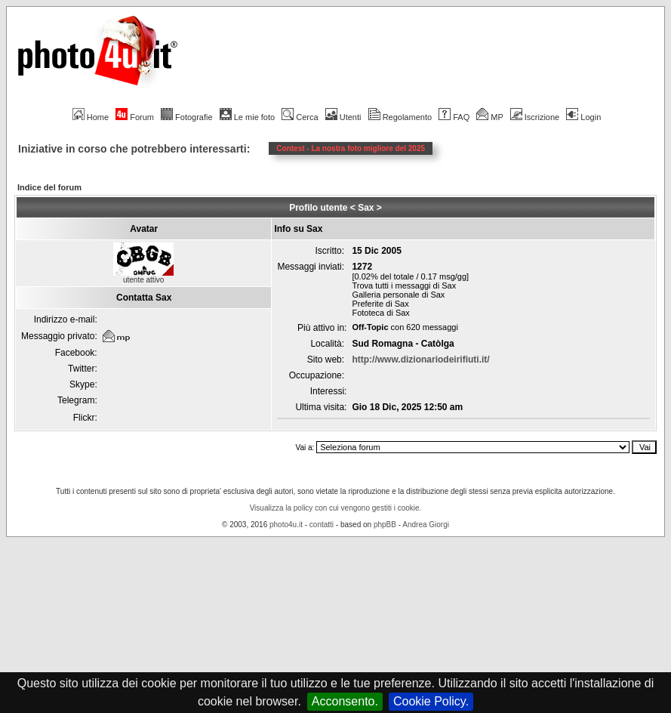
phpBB (385, 524)
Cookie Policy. (431, 701)
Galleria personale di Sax (398, 294)
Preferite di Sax (380, 303)
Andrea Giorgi (425, 524)
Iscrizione (534, 117)
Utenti (343, 117)
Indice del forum (49, 187)
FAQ (454, 117)
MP (489, 117)
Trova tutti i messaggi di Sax (404, 285)
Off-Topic (370, 327)
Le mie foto (247, 117)
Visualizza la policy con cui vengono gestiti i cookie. (336, 508)
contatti (321, 524)
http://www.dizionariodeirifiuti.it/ (420, 359)
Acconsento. (345, 701)
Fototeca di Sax (380, 312)
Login (583, 117)
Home (90, 117)
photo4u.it (286, 524)
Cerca (300, 117)
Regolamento (400, 117)
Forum (134, 117)
